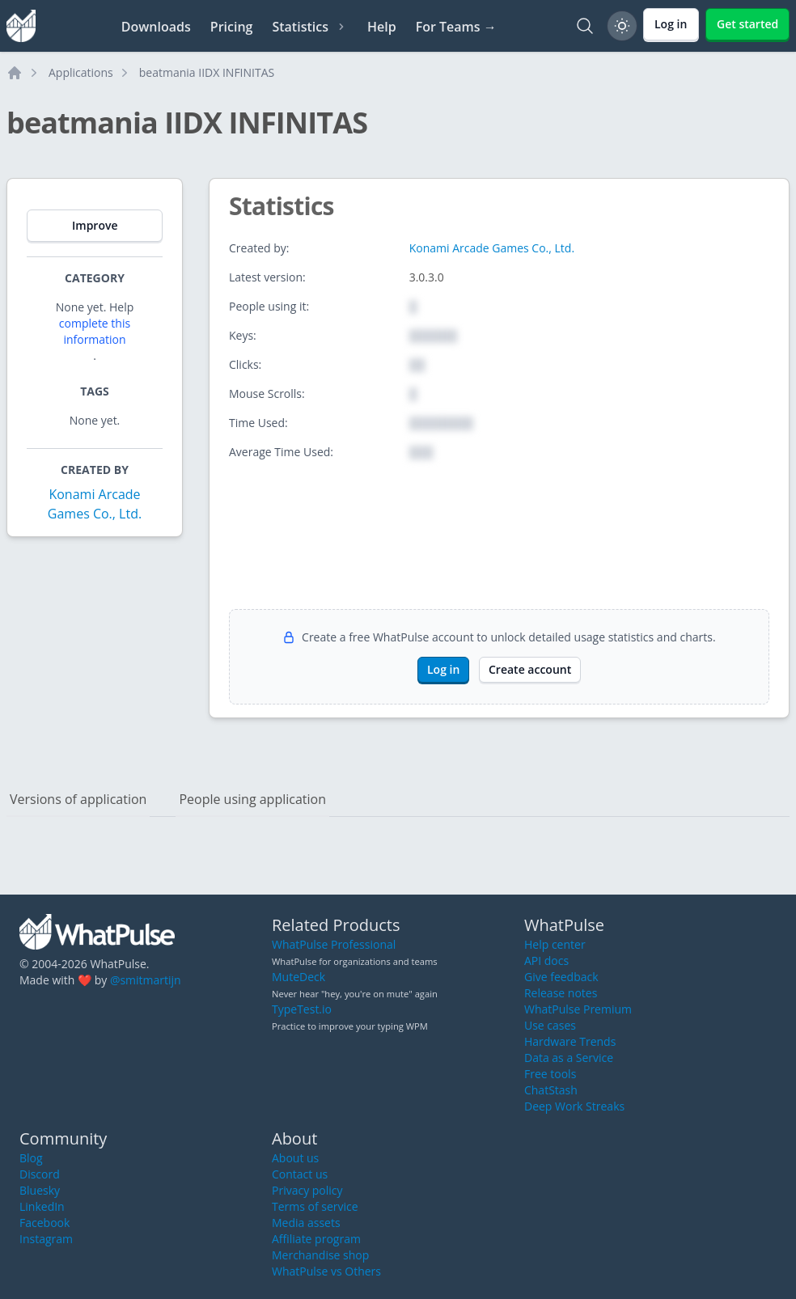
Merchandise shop (320, 1255)
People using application (252, 799)
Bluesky (39, 1190)
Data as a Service (568, 1057)
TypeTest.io (302, 1009)
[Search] (585, 26)
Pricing (231, 27)
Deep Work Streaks (574, 1106)
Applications (81, 72)
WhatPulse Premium (578, 1009)
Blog (31, 1158)
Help (381, 27)
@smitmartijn (145, 980)
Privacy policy (307, 1190)
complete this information (94, 331)
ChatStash (551, 1090)
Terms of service (315, 1206)
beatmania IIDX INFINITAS (206, 72)
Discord (39, 1174)
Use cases (550, 1025)
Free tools (550, 1073)
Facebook (44, 1222)
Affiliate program (316, 1238)
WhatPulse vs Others (326, 1271)
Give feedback (561, 976)
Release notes (560, 993)
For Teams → (456, 27)
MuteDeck (298, 976)
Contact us (300, 1174)
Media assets (306, 1222)
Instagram (46, 1238)
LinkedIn (42, 1206)
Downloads (156, 27)
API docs (546, 960)
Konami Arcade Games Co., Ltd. (491, 248)
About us (295, 1158)
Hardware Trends (570, 1041)
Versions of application (78, 799)
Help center (555, 944)
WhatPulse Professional (334, 944)
